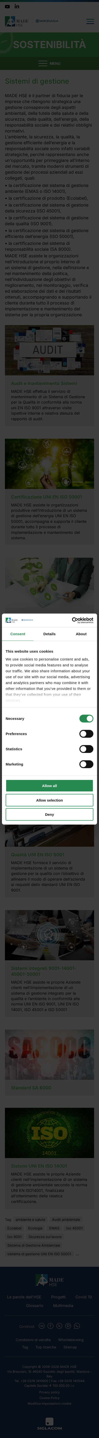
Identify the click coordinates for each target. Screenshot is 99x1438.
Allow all (49, 786)
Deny (49, 814)
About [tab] (81, 634)
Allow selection (49, 800)
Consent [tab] (17, 634)
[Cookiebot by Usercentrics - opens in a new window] (71, 620)
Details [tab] (49, 634)
